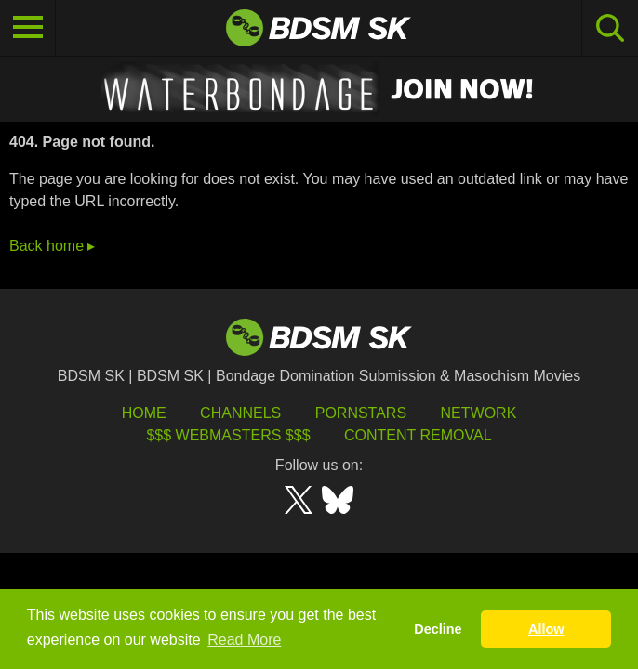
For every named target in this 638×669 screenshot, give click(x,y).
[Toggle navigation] (28, 28)
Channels (240, 413)
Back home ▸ (52, 246)
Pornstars (360, 413)
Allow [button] (546, 629)
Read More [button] (244, 640)
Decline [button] (437, 629)
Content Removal (418, 435)
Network (479, 413)
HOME (144, 413)
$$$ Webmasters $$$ (228, 435)
